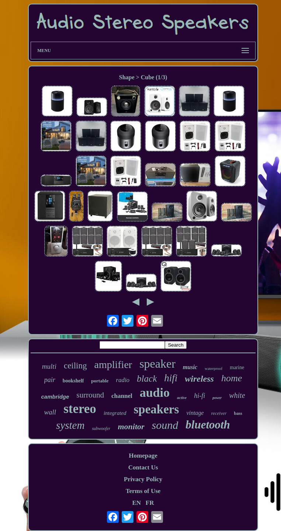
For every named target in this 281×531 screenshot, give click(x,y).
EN (136, 502)
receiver (218, 413)
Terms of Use (143, 490)
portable (99, 381)
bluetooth (207, 424)
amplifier (113, 364)
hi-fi (199, 395)
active (182, 397)
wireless (199, 379)
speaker (157, 363)
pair (49, 380)
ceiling (75, 365)
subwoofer (101, 428)
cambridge (55, 396)
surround (90, 395)
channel (121, 395)
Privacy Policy (143, 479)
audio (155, 392)
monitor (131, 426)
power (217, 398)
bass (238, 413)
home (231, 378)
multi (49, 366)
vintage (195, 413)
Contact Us (143, 467)
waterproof (213, 368)
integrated (115, 413)
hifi (170, 378)
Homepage (143, 455)
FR (150, 502)
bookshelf (73, 381)
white (237, 395)
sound (165, 425)
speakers (156, 409)
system (70, 425)
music (190, 367)
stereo (79, 409)
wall (50, 412)
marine (237, 367)
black (147, 379)
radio (122, 380)
